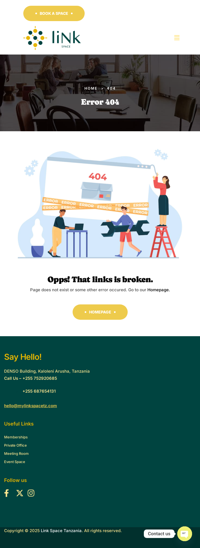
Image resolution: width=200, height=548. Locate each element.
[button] (54, 13)
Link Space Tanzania (61, 530)
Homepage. (158, 289)
